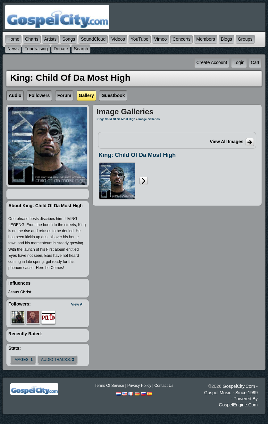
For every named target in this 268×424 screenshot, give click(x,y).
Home (13, 39)
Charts (31, 39)
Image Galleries (149, 119)
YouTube (139, 39)
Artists (50, 39)
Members (205, 39)
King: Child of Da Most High (115, 119)
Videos (118, 39)
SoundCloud (93, 39)
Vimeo (160, 39)
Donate (61, 48)
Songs (68, 39)
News (13, 48)
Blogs (226, 39)
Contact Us (163, 385)
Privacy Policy (139, 385)
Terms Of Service (109, 385)
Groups (245, 39)
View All (78, 304)
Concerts (181, 39)
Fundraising (36, 48)
